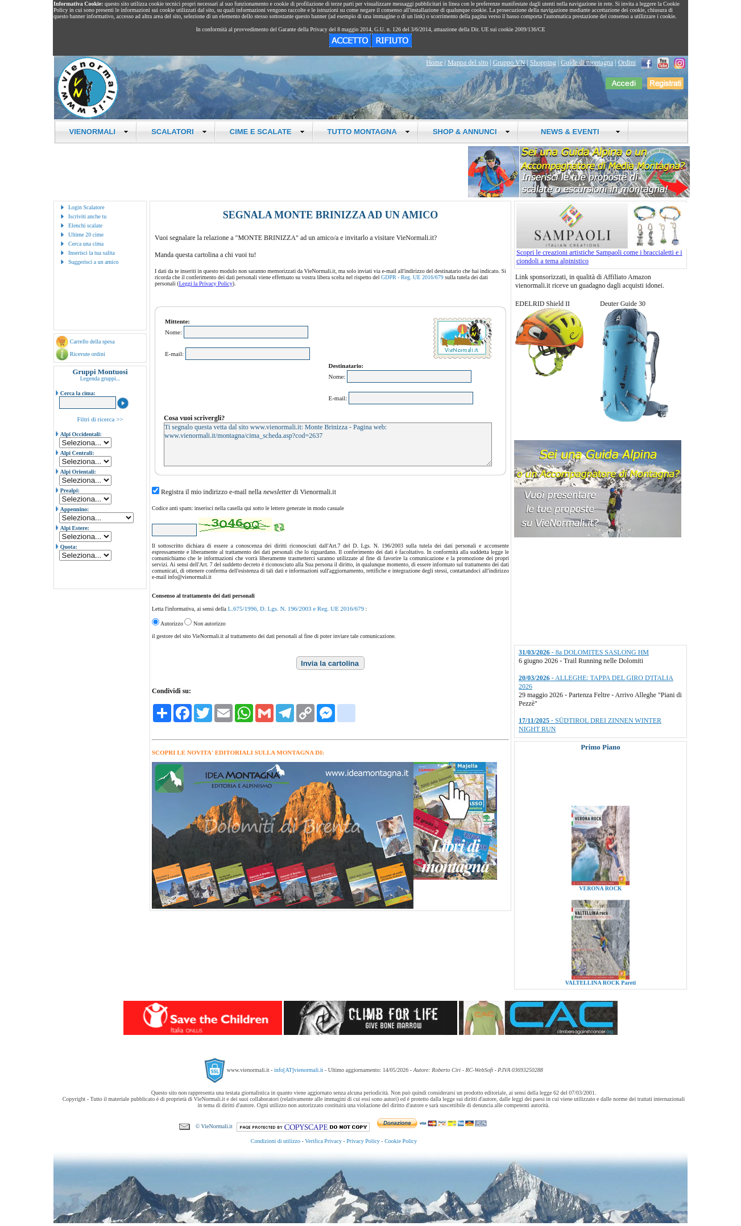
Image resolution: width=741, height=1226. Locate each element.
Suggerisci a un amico (93, 262)
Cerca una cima (86, 244)
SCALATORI (179, 131)
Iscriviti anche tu (87, 216)
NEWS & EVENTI (576, 131)
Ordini (627, 63)
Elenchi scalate (85, 225)
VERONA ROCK (600, 905)
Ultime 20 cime (86, 234)
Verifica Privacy (323, 1141)
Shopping (543, 63)
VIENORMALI (99, 131)
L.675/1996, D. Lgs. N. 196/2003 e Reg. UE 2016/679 (295, 608)
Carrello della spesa (92, 341)
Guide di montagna (587, 63)
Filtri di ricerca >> (100, 419)
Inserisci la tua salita (91, 253)
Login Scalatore (86, 207)
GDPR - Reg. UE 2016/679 (412, 277)
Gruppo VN (509, 63)
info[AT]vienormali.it (298, 1070)
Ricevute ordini (87, 354)
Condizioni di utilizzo (275, 1141)
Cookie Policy (400, 1141)
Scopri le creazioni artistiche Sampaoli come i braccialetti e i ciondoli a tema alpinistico (601, 253)
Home (434, 63)
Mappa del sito (468, 63)
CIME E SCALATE (267, 131)
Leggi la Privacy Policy (206, 283)
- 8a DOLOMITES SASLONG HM (584, 652)
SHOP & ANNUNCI (471, 131)
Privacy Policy (363, 1141)
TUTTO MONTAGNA (369, 131)
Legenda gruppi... (100, 378)
